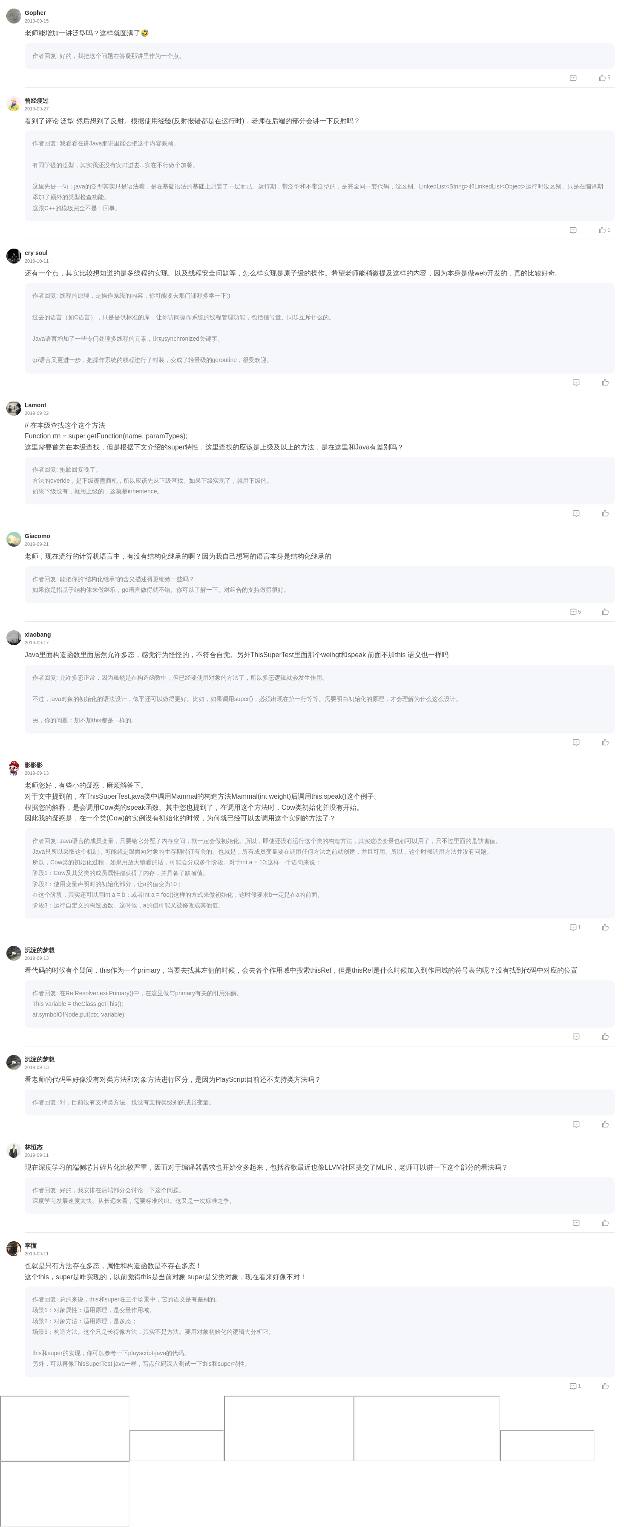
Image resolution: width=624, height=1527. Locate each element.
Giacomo (37, 536)
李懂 (31, 1245)
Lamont (35, 405)
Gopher (35, 12)
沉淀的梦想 (40, 950)
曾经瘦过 (37, 100)
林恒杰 (34, 1147)
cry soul (36, 252)
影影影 (34, 765)
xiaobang (38, 634)
